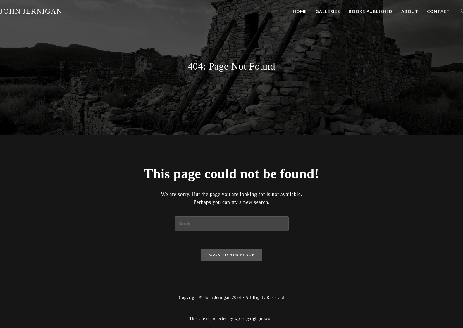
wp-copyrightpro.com (254, 318)
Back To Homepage (231, 254)
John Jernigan (31, 11)
